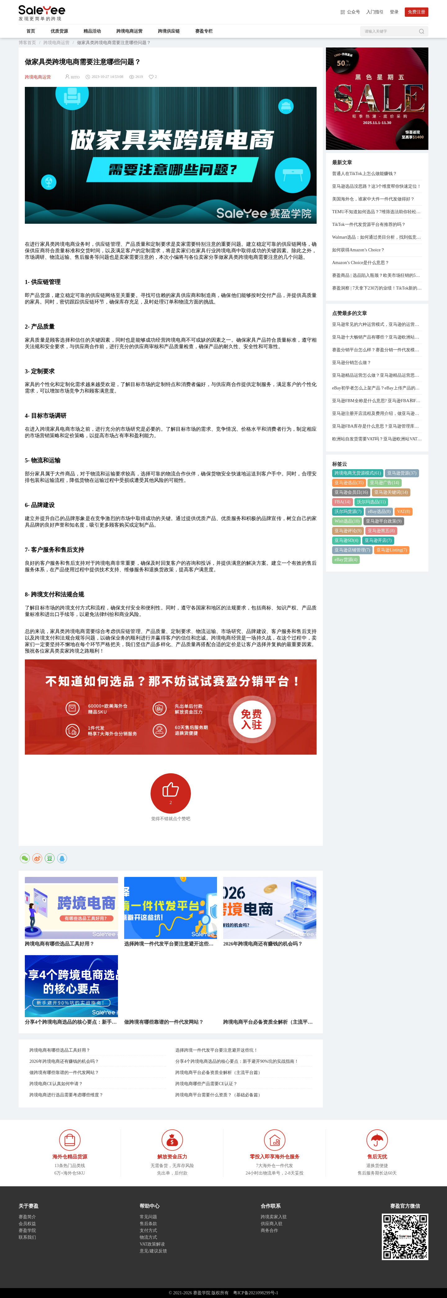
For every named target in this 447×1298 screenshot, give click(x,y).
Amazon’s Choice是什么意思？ (360, 262)
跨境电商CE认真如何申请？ (56, 1083)
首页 (30, 31)
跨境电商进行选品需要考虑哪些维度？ (66, 1095)
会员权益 (27, 1223)
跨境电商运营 (129, 31)
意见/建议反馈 (153, 1251)
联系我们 (27, 1237)
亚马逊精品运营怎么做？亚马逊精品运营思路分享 (377, 375)
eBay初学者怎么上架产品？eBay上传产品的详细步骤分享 (377, 388)
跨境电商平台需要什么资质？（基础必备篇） (218, 1095)
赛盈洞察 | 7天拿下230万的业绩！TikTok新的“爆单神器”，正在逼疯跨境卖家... (377, 288)
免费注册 (416, 12)
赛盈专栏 (204, 31)
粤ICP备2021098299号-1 (255, 1293)
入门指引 (375, 12)
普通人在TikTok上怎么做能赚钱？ (364, 173)
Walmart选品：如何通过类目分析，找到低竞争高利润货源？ (377, 237)
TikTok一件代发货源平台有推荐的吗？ (369, 224)
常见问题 (148, 1217)
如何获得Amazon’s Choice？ (358, 250)
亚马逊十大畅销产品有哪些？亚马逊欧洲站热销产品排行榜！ (377, 337)
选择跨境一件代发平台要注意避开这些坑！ (216, 1050)
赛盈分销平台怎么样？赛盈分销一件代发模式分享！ (377, 350)
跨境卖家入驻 (274, 1217)
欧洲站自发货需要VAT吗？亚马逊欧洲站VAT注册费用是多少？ (377, 439)
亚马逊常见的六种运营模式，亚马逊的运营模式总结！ (377, 324)
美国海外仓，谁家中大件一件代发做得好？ (373, 199)
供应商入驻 (271, 1223)
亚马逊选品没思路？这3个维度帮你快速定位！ (376, 186)
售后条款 (148, 1223)
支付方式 (148, 1230)
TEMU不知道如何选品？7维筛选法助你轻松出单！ (377, 211)
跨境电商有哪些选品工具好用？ (59, 1050)
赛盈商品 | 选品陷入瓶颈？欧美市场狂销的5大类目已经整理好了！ (377, 275)
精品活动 (92, 31)
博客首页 (27, 42)
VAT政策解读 (152, 1244)
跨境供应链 (169, 31)
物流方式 (148, 1237)
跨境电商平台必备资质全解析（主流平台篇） (218, 1072)
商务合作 (269, 1230)
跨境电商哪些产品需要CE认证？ (206, 1083)
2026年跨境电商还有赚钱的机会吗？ (64, 1061)
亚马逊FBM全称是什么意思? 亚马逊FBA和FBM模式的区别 (377, 400)
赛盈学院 (42, 10)
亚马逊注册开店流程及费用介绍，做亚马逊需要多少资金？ (377, 413)
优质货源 (59, 31)
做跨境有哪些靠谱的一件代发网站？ (64, 1072)
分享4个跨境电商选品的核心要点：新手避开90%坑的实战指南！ (237, 1061)
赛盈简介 (27, 1217)
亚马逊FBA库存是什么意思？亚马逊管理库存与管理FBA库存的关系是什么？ (377, 426)
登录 (394, 12)
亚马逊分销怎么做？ (351, 362)
